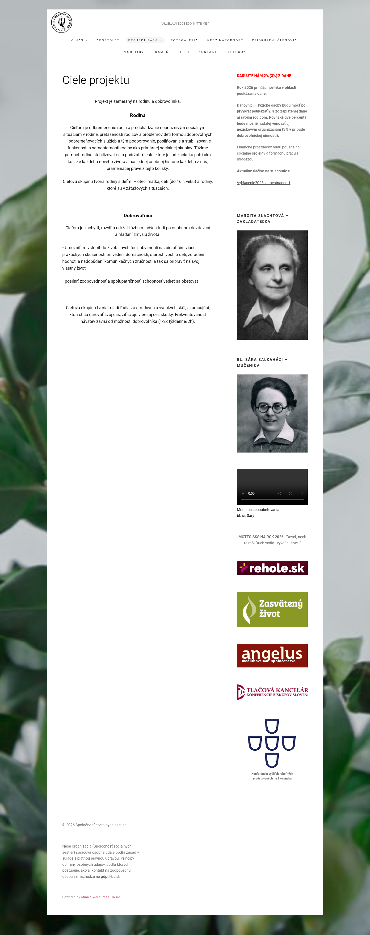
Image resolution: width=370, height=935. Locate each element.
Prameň (160, 63)
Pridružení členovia (274, 51)
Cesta (183, 63)
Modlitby (134, 63)
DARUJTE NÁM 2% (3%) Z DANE (264, 86)
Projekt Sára (143, 51)
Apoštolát (108, 51)
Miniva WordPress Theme (101, 908)
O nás (77, 51)
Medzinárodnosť (225, 51)
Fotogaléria (184, 51)
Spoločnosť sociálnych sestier (185, 26)
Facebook (236, 63)
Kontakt (208, 63)
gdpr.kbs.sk (110, 887)
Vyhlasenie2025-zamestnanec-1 (263, 193)
